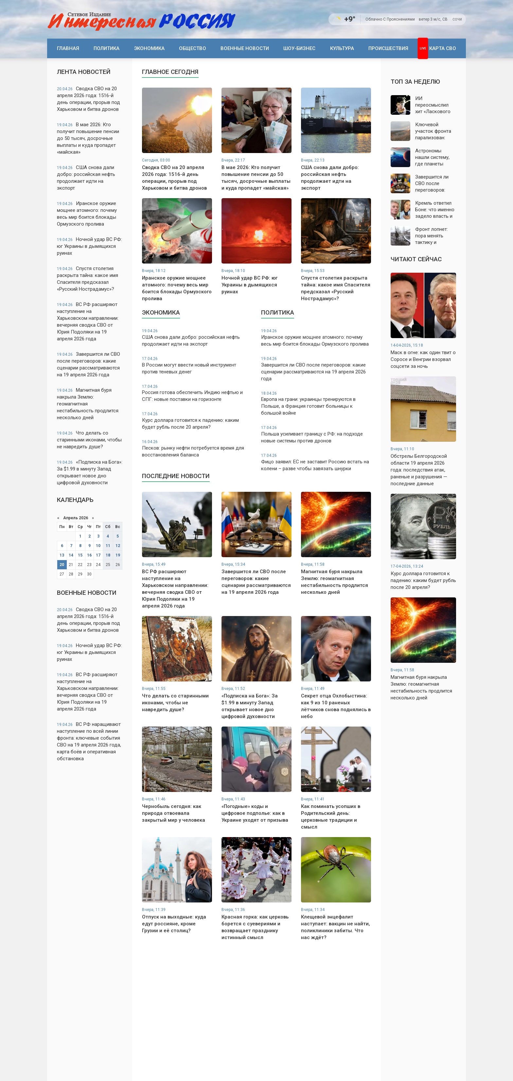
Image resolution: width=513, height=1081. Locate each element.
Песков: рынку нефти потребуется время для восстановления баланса (197, 448)
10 (98, 545)
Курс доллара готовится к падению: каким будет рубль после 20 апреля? (197, 420)
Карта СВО (442, 48)
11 (108, 545)
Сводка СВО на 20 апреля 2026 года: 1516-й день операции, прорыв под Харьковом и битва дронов (88, 99)
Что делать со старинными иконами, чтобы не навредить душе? (89, 440)
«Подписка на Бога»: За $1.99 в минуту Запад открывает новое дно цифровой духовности (89, 472)
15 (80, 555)
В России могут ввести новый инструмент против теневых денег (197, 365)
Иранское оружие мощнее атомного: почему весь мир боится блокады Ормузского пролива (87, 213)
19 (117, 555)
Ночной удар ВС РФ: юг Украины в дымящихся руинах (89, 246)
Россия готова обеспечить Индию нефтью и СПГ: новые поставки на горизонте (197, 393)
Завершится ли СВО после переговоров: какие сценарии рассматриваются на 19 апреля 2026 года (88, 364)
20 (62, 564)
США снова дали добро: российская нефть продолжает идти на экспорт (86, 177)
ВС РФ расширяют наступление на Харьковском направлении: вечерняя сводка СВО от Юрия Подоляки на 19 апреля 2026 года (87, 321)
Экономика (149, 48)
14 (71, 555)
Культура (342, 48)
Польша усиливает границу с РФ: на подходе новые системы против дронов (316, 434)
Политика (106, 48)
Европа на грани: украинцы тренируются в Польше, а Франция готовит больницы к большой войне (316, 403)
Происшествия (388, 48)
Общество (192, 48)
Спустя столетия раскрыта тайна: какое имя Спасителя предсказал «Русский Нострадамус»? (87, 279)
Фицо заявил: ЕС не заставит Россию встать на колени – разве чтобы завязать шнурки (316, 462)
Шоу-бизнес (299, 48)
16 (89, 555)
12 (117, 545)
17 (98, 555)
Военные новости (245, 48)
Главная (68, 48)
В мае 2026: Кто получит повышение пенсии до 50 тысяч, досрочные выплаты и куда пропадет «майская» (88, 138)
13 (62, 555)
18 (108, 555)
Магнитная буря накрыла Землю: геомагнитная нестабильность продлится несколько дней (87, 403)
